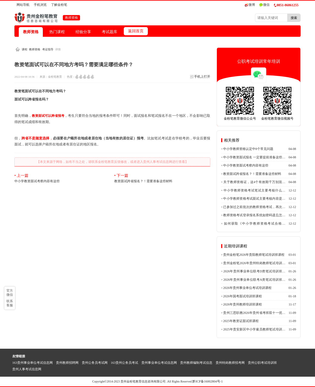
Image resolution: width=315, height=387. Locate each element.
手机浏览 (40, 4)
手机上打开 (200, 78)
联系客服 (9, 303)
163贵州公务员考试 (124, 362)
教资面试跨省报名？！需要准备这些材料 (162, 178)
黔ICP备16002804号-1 (207, 381)
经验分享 (83, 32)
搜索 (294, 18)
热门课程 (57, 32)
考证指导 (47, 49)
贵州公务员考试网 (95, 362)
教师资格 (31, 32)
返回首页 (136, 31)
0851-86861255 (286, 5)
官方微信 (9, 292)
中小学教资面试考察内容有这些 (62, 178)
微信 (264, 5)
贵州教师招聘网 (67, 362)
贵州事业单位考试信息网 (159, 362)
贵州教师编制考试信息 (196, 362)
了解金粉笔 (59, 4)
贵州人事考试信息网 (26, 369)
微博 (250, 5)
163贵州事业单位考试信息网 (32, 362)
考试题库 (109, 32)
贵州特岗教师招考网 (230, 362)
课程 (24, 49)
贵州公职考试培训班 (262, 362)
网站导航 (23, 4)
